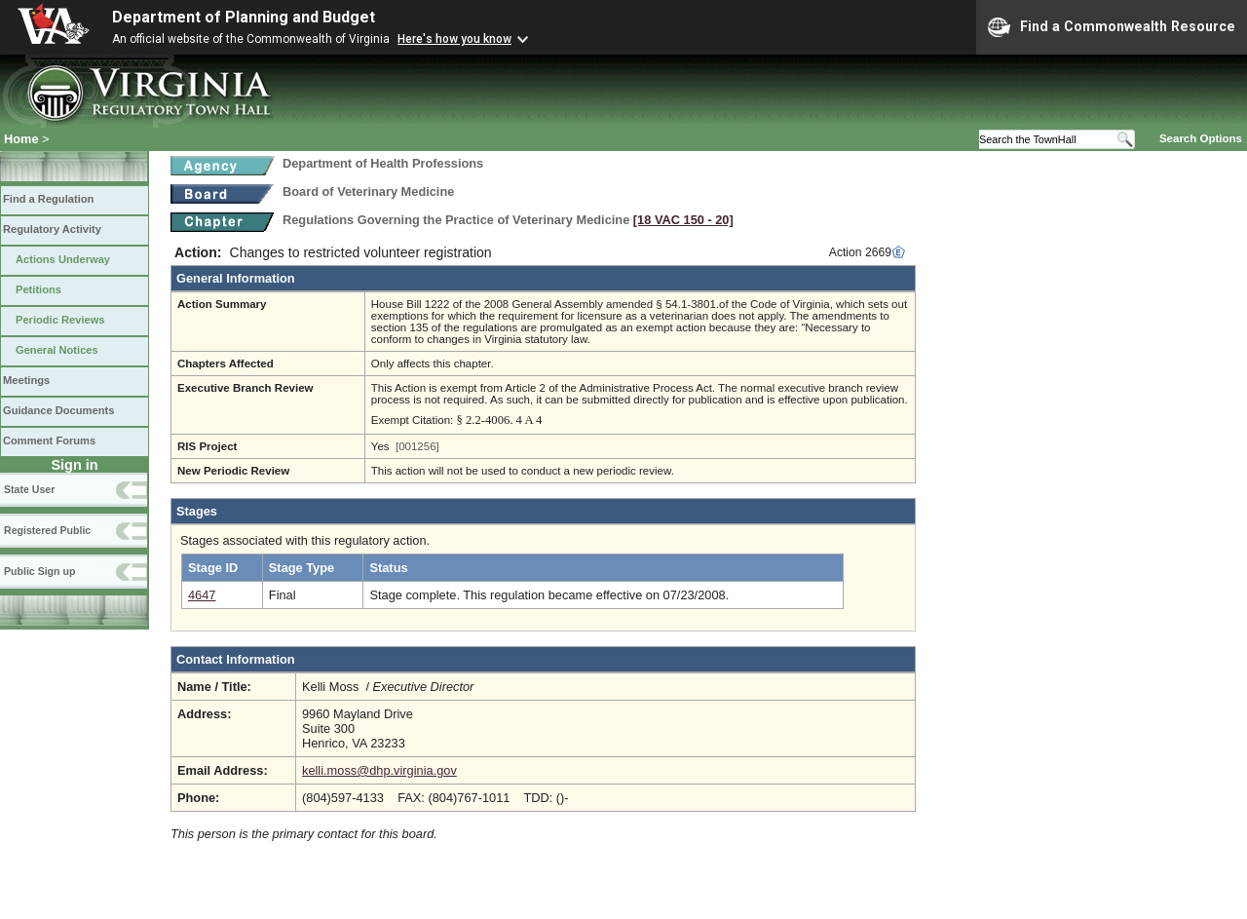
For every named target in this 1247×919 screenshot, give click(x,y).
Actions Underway (63, 259)
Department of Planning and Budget (243, 17)
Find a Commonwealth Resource (1111, 27)
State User (29, 489)
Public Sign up (39, 571)
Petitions (38, 289)
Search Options (1200, 138)
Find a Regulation (48, 199)
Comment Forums (49, 440)
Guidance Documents (58, 410)
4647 (201, 595)
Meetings (26, 380)
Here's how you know (454, 39)
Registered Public (47, 530)
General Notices (57, 350)
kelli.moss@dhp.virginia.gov (379, 770)
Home (21, 139)
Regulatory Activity (52, 229)
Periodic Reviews (60, 319)
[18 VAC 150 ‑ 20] (683, 219)
